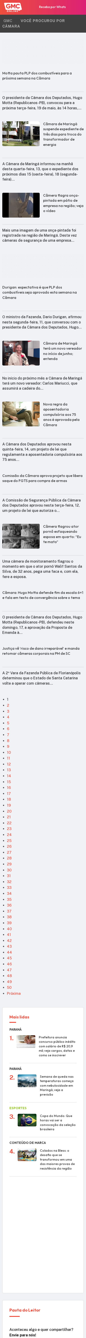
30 (9, 870)
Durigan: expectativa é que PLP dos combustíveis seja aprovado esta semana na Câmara (39, 292)
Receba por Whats (48, 8)
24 (9, 835)
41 (9, 935)
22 (9, 823)
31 (9, 876)
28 (9, 858)
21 (9, 817)
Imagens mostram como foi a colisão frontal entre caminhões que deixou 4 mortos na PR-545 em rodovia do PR (58, 1201)
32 (9, 882)
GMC (7, 21)
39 (9, 923)
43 (9, 946)
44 (9, 952)
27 (9, 852)
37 (9, 911)
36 (9, 905)
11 (8, 758)
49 (9, 982)
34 (9, 893)
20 (9, 811)
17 (9, 793)
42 (9, 940)
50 (9, 987)
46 (9, 964)
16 (9, 787)
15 (9, 782)
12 (9, 764)
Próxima (14, 993)
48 (9, 976)
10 (9, 752)
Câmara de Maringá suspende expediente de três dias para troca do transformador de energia (63, 134)
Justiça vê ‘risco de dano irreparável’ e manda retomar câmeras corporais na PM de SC (41, 651)
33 (9, 887)
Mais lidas (19, 1017)
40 (9, 929)
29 (9, 864)
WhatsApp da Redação (40, 1278)
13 (9, 770)
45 (9, 958)
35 (9, 899)
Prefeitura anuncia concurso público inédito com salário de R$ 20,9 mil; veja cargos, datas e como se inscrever (57, 1046)
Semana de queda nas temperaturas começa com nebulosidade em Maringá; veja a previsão (57, 1085)
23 (9, 829)
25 (9, 841)
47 (9, 970)
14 (9, 776)
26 (9, 846)
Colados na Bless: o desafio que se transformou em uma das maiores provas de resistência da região (57, 1159)
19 (9, 805)
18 (9, 799)
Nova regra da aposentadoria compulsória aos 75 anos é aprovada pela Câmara (61, 414)
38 (9, 917)
